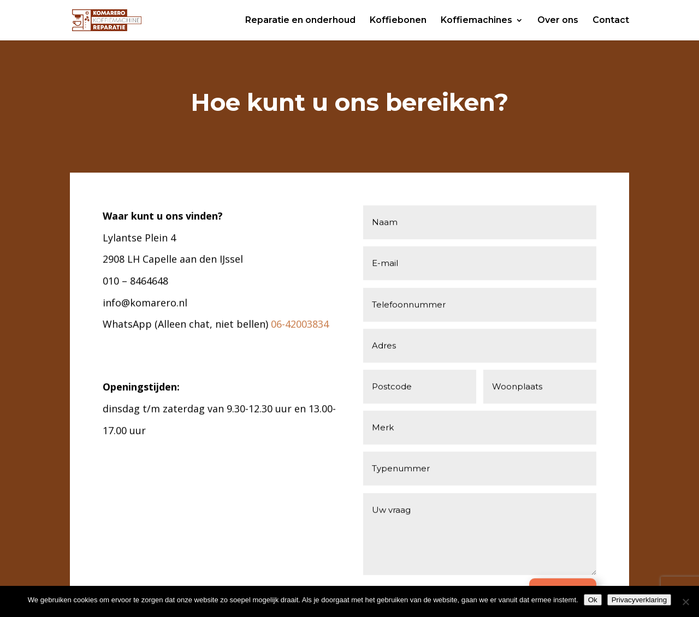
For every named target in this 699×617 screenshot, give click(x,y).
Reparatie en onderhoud (300, 20)
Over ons (557, 20)
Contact (611, 20)
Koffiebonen (398, 20)
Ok (592, 600)
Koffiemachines (476, 20)
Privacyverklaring (639, 600)
